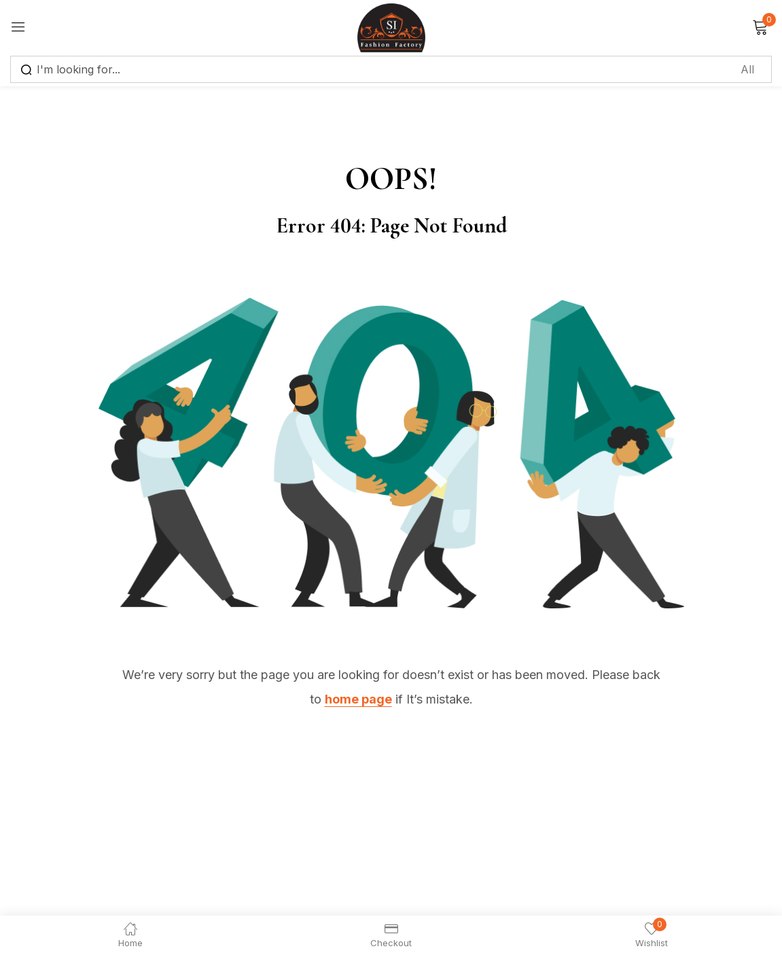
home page (358, 699)
